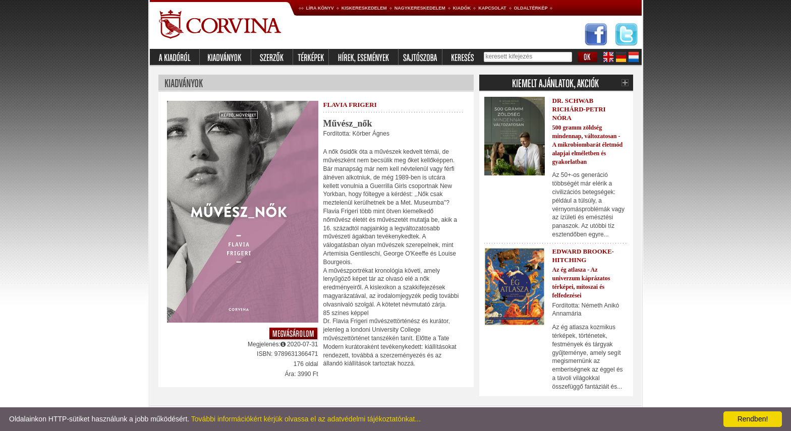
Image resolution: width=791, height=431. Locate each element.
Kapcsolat (492, 8)
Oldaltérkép (531, 8)
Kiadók (462, 8)
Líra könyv (320, 8)
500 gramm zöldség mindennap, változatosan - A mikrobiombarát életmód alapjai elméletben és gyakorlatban (587, 144)
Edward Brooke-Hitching (583, 256)
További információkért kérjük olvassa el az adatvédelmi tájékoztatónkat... (306, 419)
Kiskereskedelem (364, 8)
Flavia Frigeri (350, 104)
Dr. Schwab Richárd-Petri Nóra (579, 109)
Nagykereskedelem (419, 8)
